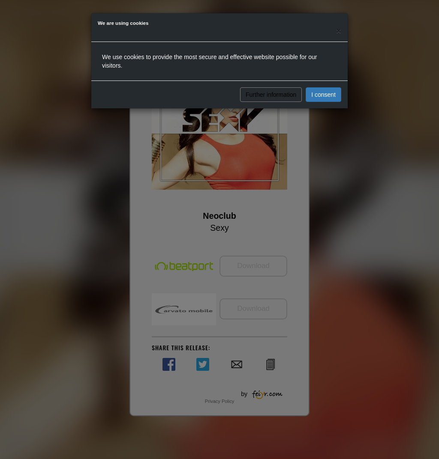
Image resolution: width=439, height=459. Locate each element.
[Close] (338, 30)
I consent (323, 94)
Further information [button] (271, 94)
